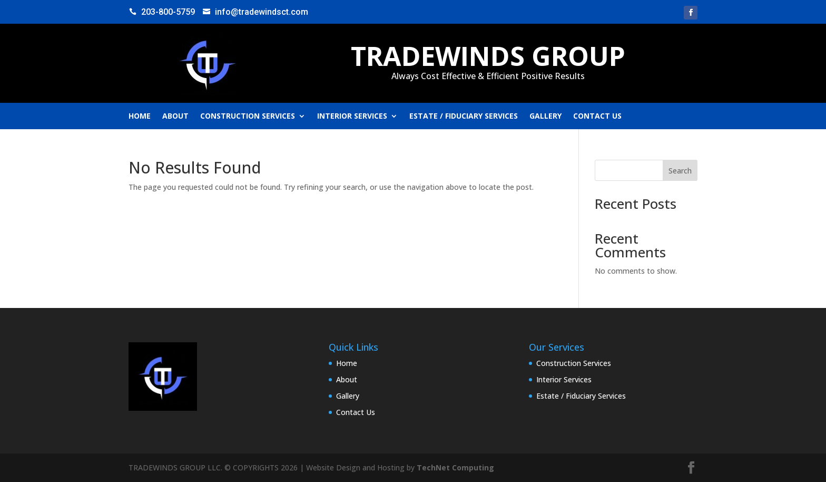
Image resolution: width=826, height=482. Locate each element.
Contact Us (597, 116)
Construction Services (247, 116)
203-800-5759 (168, 12)
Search (680, 171)
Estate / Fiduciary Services (463, 116)
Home (140, 116)
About (175, 116)
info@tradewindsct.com (261, 12)
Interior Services (352, 116)
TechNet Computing (455, 467)
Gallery (545, 116)
